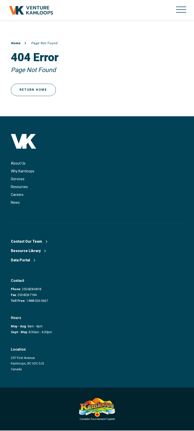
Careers (17, 195)
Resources (19, 187)
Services (18, 179)
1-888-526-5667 (37, 301)
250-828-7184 (27, 295)
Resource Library (28, 251)
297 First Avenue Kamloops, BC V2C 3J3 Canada (27, 364)
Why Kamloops (22, 172)
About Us (18, 164)
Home (19, 43)
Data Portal (23, 261)
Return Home (34, 90)
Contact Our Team (29, 242)
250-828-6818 (31, 289)
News (15, 203)
